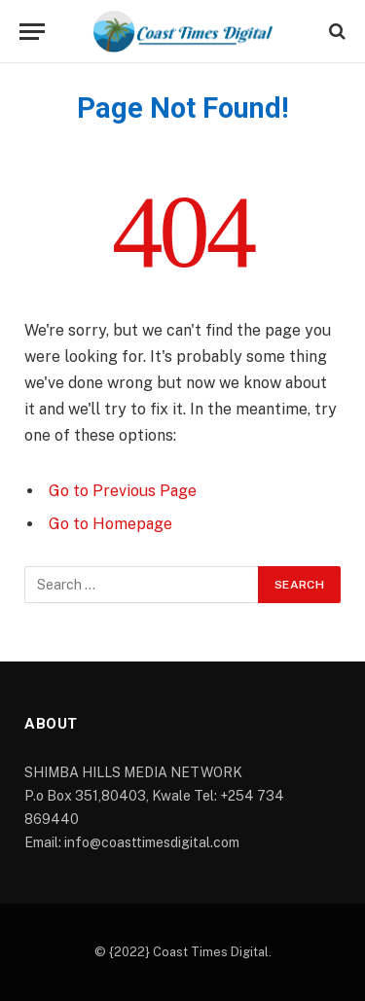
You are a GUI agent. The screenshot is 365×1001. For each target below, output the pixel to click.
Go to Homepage (110, 524)
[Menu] (32, 32)
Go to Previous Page (123, 491)
